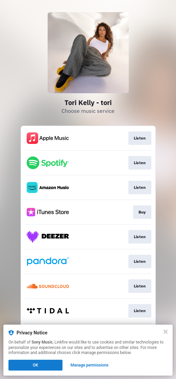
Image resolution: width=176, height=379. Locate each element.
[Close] (165, 331)
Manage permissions (90, 365)
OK (35, 365)
